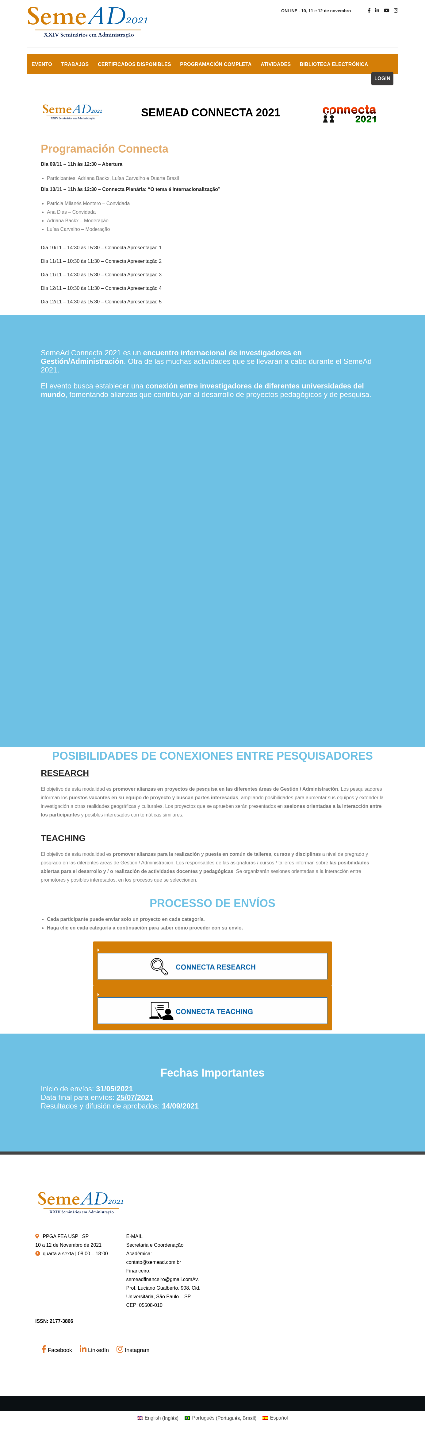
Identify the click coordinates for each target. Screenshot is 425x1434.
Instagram (133, 1350)
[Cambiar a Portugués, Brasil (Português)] (220, 1418)
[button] (212, 963)
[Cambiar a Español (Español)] (275, 1418)
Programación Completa (215, 64)
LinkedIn (95, 1350)
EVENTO (42, 64)
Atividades (276, 64)
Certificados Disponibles (134, 64)
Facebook (57, 1350)
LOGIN (382, 78)
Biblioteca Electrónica (334, 64)
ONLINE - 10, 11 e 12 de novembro (316, 10)
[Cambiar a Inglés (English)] (158, 1418)
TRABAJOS (75, 64)
